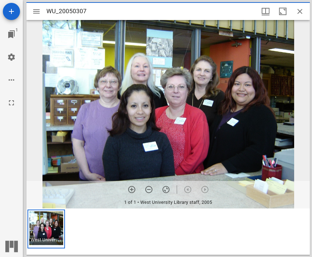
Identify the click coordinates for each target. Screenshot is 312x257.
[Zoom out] (148, 189)
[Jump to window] (11, 34)
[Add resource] (11, 11)
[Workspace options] (11, 80)
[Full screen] (11, 102)
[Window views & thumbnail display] (265, 11)
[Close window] (299, 11)
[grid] (168, 231)
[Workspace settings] (11, 57)
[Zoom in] (131, 189)
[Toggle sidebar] (36, 11)
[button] (46, 229)
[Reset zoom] (166, 189)
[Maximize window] (282, 11)
